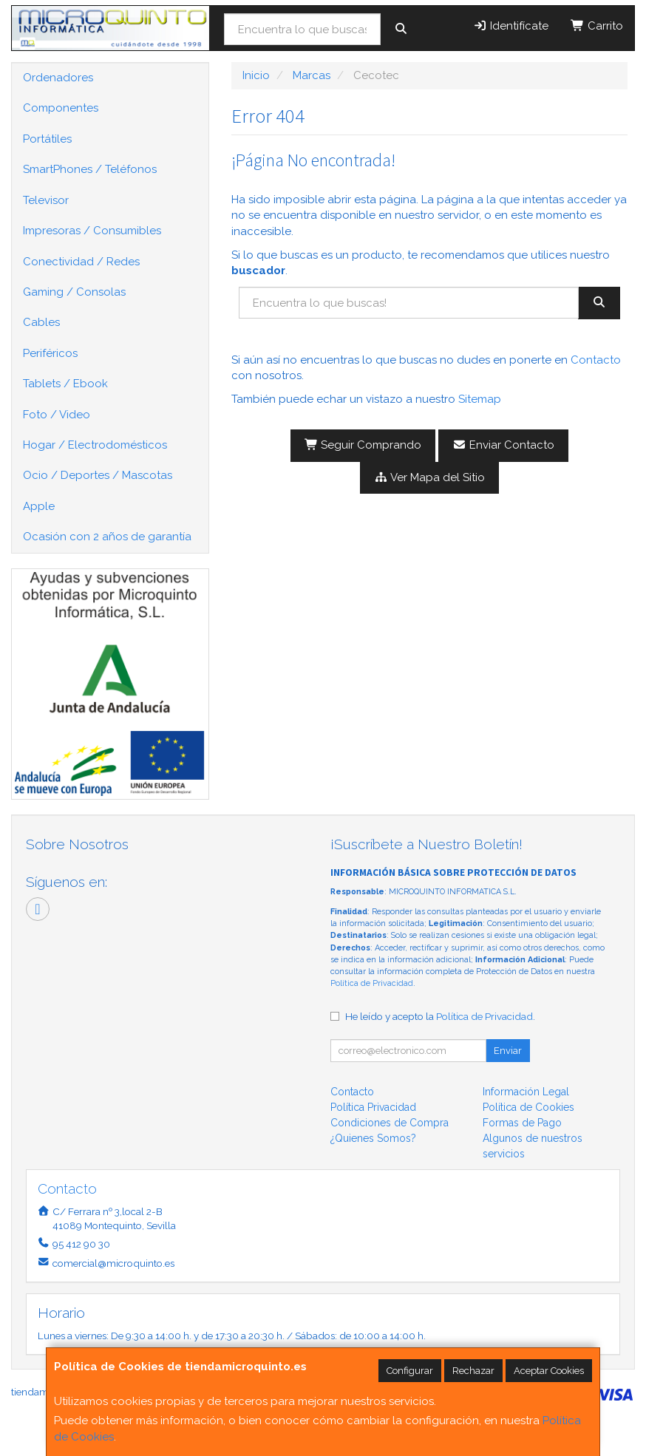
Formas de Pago (522, 1123)
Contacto (596, 360)
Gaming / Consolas (74, 292)
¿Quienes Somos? (373, 1138)
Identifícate (510, 26)
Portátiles (47, 139)
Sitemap (479, 399)
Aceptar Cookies (549, 1370)
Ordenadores (58, 77)
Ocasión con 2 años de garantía (107, 536)
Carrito (597, 26)
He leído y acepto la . (440, 1016)
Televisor (46, 200)
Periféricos (50, 353)
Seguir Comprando (363, 445)
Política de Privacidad (371, 983)
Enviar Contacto (503, 445)
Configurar (410, 1370)
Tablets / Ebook (65, 383)
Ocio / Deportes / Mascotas (97, 475)
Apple (39, 506)
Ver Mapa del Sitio (429, 477)
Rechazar (473, 1370)
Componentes (60, 108)
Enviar (508, 1050)
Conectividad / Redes (81, 261)
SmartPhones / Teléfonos (90, 169)
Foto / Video (56, 414)
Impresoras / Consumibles (92, 230)
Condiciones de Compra (389, 1123)
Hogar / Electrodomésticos (95, 445)
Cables (41, 322)
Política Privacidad (373, 1107)
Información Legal (526, 1092)
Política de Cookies (528, 1107)
